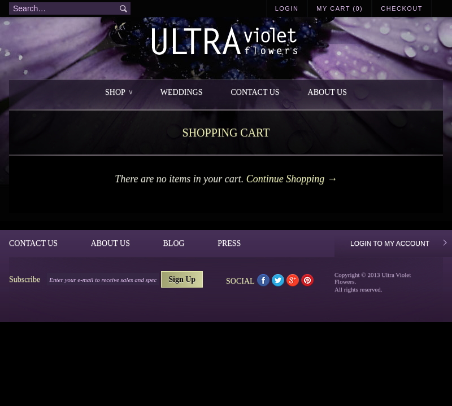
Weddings (181, 92)
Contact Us (255, 92)
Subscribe (24, 279)
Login (287, 8)
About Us (327, 92)
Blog (174, 243)
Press (229, 243)
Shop (118, 92)
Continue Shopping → (291, 178)
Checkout (402, 8)
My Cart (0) (339, 8)
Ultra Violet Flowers (226, 42)
